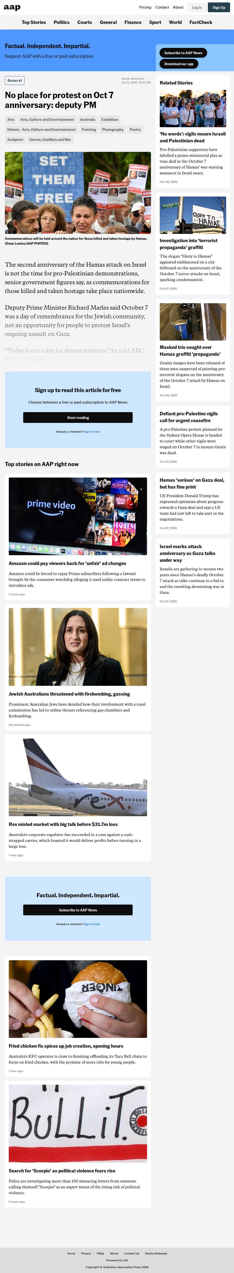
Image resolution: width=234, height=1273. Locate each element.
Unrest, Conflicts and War (50, 139)
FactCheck (201, 22)
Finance (133, 22)
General (108, 22)
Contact (162, 7)
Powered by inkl (117, 1260)
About (178, 7)
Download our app (178, 63)
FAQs (100, 1253)
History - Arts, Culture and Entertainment (41, 129)
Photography (113, 129)
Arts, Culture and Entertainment (47, 119)
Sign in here (92, 431)
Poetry (135, 129)
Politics (62, 22)
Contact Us (131, 1253)
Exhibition (109, 119)
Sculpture (15, 139)
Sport (155, 22)
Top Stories (34, 22)
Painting (89, 129)
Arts (10, 119)
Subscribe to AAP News (183, 52)
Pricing (145, 7)
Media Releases (156, 1253)
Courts (84, 22)
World (175, 22)
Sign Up (219, 7)
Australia (87, 119)
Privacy (86, 1253)
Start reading (78, 417)
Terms (71, 1253)
